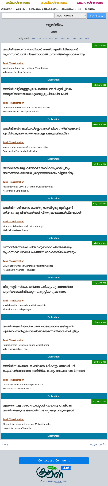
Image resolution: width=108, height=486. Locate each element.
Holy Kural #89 (99, 362)
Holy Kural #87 (99, 282)
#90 (87, 38)
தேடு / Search (96, 16)
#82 (39, 38)
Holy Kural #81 (99, 45)
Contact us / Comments (54, 460)
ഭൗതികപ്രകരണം (54, 2)
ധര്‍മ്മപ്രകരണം (18, 2)
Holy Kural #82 (99, 85)
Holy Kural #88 (99, 322)
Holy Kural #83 (99, 124)
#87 (68, 38)
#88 (74, 38)
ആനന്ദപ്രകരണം (90, 2)
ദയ (6, 445)
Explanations (54, 80)
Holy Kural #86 (99, 243)
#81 (33, 38)
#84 (51, 38)
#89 (81, 38)
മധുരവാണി (97, 445)
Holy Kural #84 (99, 164)
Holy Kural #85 (99, 203)
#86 (63, 38)
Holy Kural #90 (99, 401)
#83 (45, 38)
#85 (57, 38)
